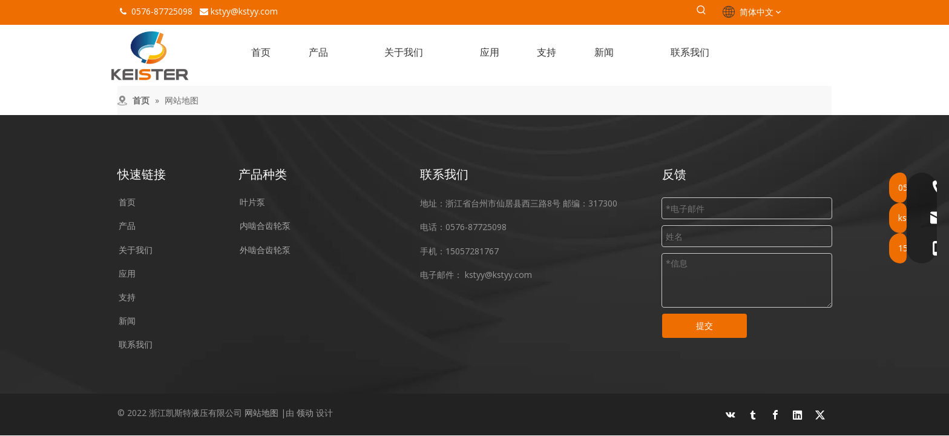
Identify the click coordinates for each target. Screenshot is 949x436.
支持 (127, 297)
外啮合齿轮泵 (265, 250)
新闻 (127, 320)
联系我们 (136, 344)
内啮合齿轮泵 (265, 225)
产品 (127, 225)
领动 (305, 412)
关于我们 (136, 250)
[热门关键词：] (701, 12)
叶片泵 (252, 202)
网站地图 (261, 412)
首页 (127, 202)
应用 (127, 273)
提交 (704, 325)
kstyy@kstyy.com (244, 11)
